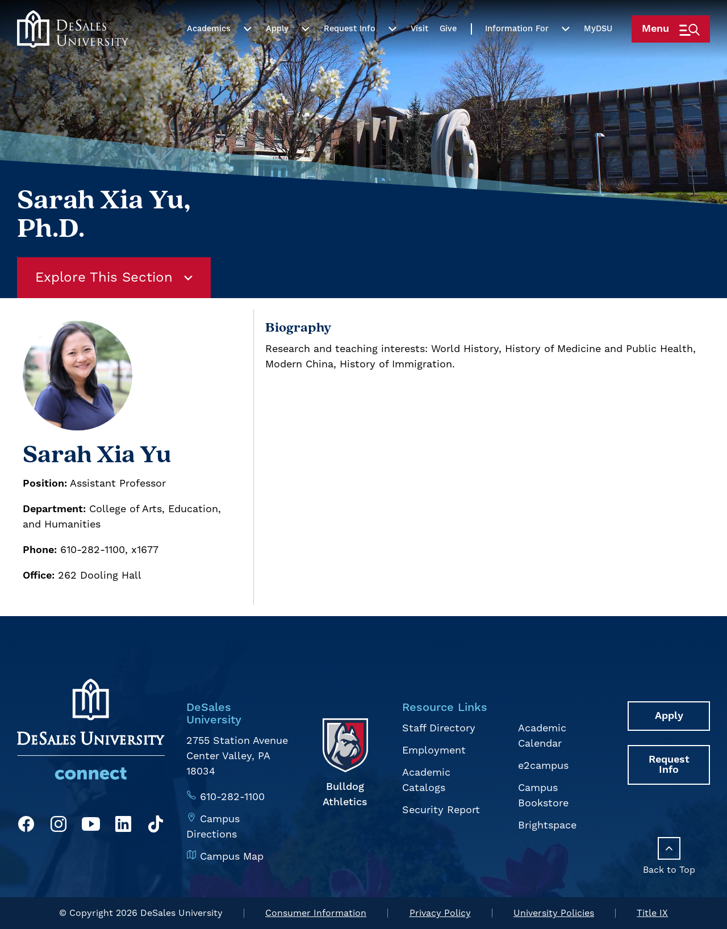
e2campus (543, 765)
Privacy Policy (440, 913)
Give (448, 53)
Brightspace (547, 825)
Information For (517, 53)
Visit (419, 53)
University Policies (553, 913)
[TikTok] (156, 826)
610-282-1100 (232, 797)
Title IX (652, 913)
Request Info (349, 53)
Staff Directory (438, 728)
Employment (434, 750)
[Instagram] (58, 826)
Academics (209, 53)
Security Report (441, 810)
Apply (277, 53)
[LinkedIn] (123, 826)
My (598, 53)
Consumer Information (315, 913)
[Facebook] (26, 826)
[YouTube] (91, 826)
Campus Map (232, 856)
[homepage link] (72, 53)
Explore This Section (114, 277)
